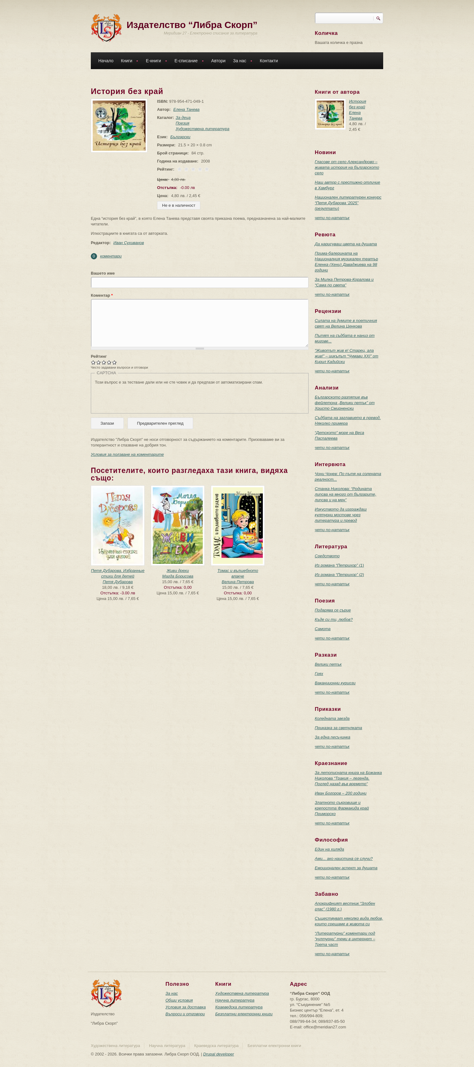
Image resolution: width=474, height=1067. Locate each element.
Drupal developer (218, 1054)
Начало (106, 60)
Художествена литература (203, 128)
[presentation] (142, 397)
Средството (327, 556)
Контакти (269, 60)
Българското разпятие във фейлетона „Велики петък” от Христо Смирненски (345, 403)
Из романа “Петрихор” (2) (339, 574)
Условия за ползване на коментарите (127, 454)
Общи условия (179, 1000)
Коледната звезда (332, 718)
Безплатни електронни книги (243, 1014)
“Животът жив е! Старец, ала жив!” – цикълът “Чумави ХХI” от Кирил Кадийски (346, 356)
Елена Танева (186, 109)
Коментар (102, 295)
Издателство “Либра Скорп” (192, 25)
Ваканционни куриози (335, 683)
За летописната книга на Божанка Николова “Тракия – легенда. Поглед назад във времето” (348, 778)
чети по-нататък (332, 217)
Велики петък (328, 664)
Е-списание (187, 61)
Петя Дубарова (118, 581)
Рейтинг (99, 356)
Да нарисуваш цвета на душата (346, 244)
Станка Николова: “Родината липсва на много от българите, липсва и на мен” (345, 494)
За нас (241, 61)
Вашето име (103, 273)
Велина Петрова (238, 581)
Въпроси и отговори (185, 1014)
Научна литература (234, 1000)
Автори (218, 60)
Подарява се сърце (333, 610)
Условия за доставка (185, 1007)
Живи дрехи (178, 570)
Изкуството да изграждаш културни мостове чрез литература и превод (341, 515)
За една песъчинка (332, 737)
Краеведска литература (239, 1007)
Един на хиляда (329, 849)
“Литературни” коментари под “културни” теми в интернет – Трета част (345, 939)
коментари (111, 256)
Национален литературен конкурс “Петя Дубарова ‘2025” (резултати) (348, 203)
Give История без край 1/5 (93, 362)
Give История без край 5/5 (114, 362)
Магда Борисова (177, 576)
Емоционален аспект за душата (346, 868)
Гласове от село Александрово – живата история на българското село (347, 167)
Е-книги (155, 61)
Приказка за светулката (338, 727)
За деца (183, 117)
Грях (319, 673)
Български (180, 137)
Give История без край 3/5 (104, 362)
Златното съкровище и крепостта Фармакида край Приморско (342, 808)
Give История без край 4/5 (109, 362)
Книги (128, 61)
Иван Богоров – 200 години (340, 793)
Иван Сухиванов (129, 242)
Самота (323, 628)
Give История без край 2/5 (98, 362)
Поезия (182, 123)
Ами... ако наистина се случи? (344, 858)
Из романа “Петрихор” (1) (339, 565)
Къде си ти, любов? (334, 619)
